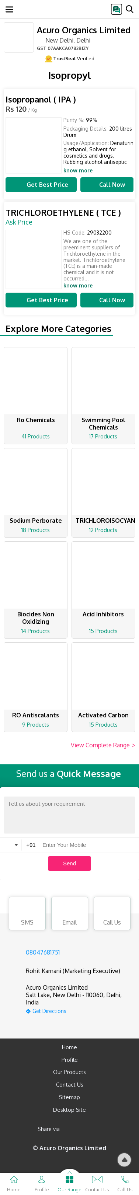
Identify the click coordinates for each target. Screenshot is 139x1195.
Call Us (112, 914)
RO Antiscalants (35, 715)
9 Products (35, 724)
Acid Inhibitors (103, 614)
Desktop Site (69, 1109)
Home (69, 1047)
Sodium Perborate (36, 520)
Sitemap (69, 1097)
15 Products (103, 630)
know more (78, 171)
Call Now (107, 184)
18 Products (35, 529)
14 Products (35, 630)
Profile (70, 1059)
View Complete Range (103, 745)
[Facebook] (71, 1129)
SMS (27, 914)
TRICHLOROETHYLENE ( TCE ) (63, 213)
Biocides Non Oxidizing (35, 617)
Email (69, 914)
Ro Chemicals (36, 420)
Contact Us (69, 1084)
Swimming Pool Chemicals (103, 423)
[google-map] (79, 1010)
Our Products (69, 1072)
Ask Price (19, 222)
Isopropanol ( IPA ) (41, 99)
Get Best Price (41, 184)
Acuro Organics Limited (84, 29)
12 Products (103, 529)
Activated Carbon (103, 715)
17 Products (103, 436)
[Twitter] (103, 1129)
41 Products (35, 436)
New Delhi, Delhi (63, 40)
